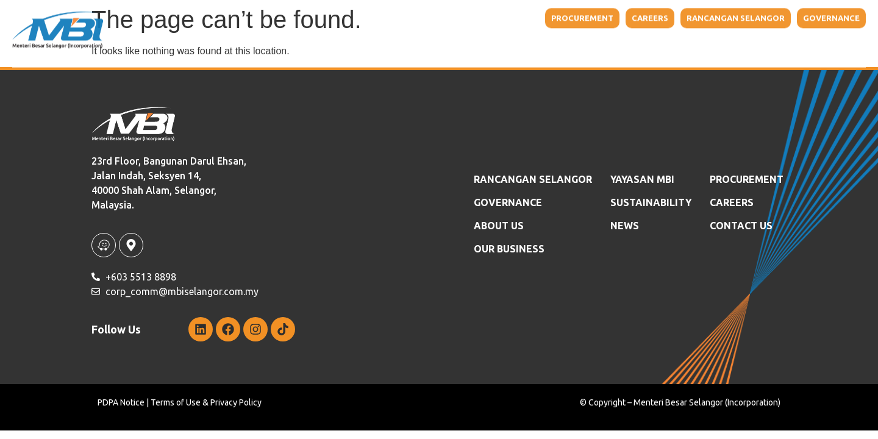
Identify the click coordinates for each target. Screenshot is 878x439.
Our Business (512, 38)
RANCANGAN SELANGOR (533, 179)
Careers (732, 202)
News (754, 38)
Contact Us (811, 38)
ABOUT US (499, 225)
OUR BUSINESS (509, 248)
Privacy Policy (236, 402)
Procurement (746, 179)
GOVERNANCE (508, 202)
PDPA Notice (121, 402)
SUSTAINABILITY (650, 202)
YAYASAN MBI (595, 38)
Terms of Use (176, 402)
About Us (428, 38)
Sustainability (682, 38)
